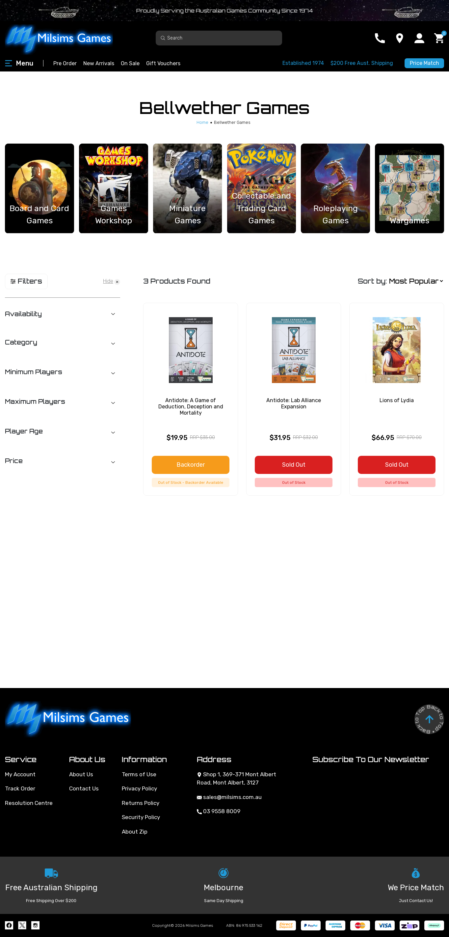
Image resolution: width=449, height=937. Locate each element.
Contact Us (84, 788)
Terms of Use (139, 774)
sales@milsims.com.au (229, 797)
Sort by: (372, 281)
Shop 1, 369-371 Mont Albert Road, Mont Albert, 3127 (236, 778)
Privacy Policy (139, 788)
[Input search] (219, 38)
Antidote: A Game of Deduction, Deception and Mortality (190, 406)
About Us (81, 774)
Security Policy (141, 817)
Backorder (190, 464)
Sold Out (293, 464)
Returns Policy (140, 803)
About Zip (134, 831)
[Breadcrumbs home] (202, 122)
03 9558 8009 (218, 811)
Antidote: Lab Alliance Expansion (293, 403)
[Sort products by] (416, 281)
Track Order (20, 788)
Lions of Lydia (397, 400)
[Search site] (163, 37)
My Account (20, 774)
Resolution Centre (29, 803)
